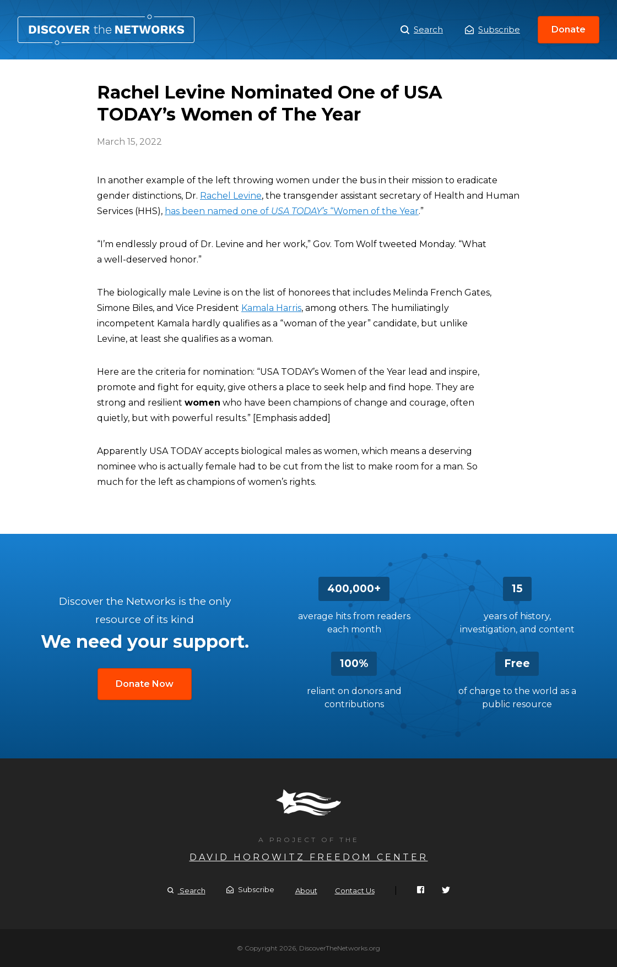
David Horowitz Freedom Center (309, 857)
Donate (568, 29)
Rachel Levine (231, 195)
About (306, 890)
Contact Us (355, 890)
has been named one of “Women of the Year (292, 211)
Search (421, 30)
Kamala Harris (271, 308)
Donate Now (145, 684)
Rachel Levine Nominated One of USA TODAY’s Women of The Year (106, 29)
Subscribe (492, 29)
